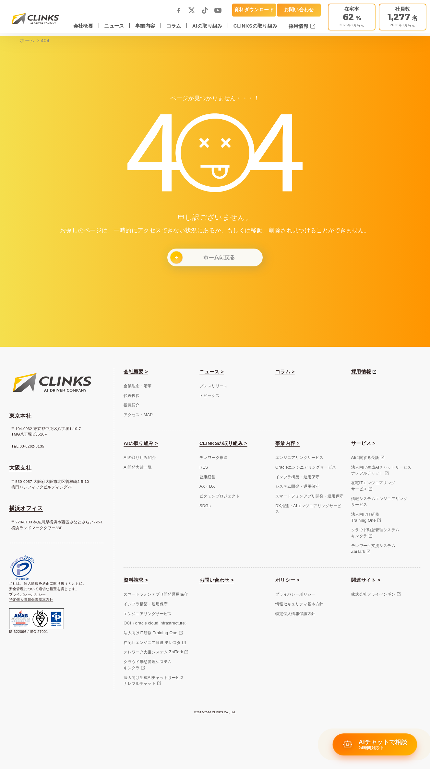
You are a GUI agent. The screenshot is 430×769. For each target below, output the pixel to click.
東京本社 (20, 416)
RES (203, 467)
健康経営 (207, 477)
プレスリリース (213, 386)
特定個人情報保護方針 (295, 614)
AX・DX (207, 486)
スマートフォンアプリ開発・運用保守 (309, 496)
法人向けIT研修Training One (365, 517)
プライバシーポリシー (27, 594)
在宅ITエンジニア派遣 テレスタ (152, 642)
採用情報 (299, 26)
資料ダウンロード (254, 9)
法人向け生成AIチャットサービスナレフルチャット (381, 470)
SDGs (205, 506)
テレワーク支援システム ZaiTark (153, 652)
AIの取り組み (207, 26)
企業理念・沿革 (138, 386)
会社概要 (83, 26)
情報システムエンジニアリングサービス (379, 501)
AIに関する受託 (365, 457)
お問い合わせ (299, 9)
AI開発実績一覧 (138, 467)
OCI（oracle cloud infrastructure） (156, 623)
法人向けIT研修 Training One (150, 633)
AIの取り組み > (141, 443)
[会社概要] (402, 17)
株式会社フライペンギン (373, 594)
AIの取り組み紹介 (140, 457)
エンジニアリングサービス (299, 457)
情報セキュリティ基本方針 (299, 604)
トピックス (209, 395)
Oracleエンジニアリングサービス (305, 467)
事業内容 (145, 26)
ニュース (114, 26)
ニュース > (211, 371)
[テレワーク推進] (352, 17)
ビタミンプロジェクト (219, 496)
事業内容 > (287, 443)
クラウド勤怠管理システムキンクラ (375, 533)
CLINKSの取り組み (255, 26)
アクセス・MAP (138, 415)
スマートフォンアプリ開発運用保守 (156, 594)
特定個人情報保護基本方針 (31, 599)
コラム (173, 26)
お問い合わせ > (216, 580)
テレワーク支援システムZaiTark (373, 548)
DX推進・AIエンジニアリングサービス (308, 509)
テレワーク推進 (213, 457)
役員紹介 (132, 405)
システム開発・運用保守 (297, 486)
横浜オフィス (26, 508)
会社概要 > (136, 371)
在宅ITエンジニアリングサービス (373, 486)
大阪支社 (20, 468)
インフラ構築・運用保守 (297, 477)
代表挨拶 (132, 395)
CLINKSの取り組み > (223, 443)
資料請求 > (136, 580)
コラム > (285, 371)
